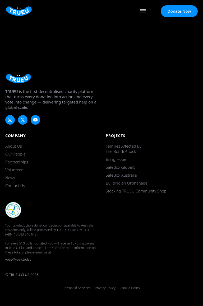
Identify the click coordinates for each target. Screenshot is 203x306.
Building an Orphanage (126, 183)
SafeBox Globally (121, 167)
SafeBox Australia (121, 175)
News (10, 177)
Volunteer (14, 169)
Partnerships (16, 161)
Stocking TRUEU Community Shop (136, 191)
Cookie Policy (130, 287)
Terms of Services (77, 287)
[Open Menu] (142, 11)
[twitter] (22, 120)
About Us (13, 146)
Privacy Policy (105, 287)
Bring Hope (116, 159)
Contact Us (15, 185)
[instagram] (10, 120)
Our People (15, 154)
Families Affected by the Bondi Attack (123, 148)
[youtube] (35, 120)
